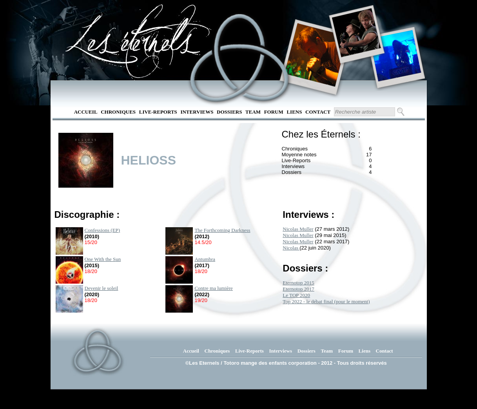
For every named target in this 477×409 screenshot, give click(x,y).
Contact (317, 112)
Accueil (86, 112)
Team (253, 112)
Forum (273, 112)
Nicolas (291, 248)
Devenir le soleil (101, 288)
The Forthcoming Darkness (222, 230)
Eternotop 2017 (298, 289)
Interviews (196, 112)
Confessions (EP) (102, 230)
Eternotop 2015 (298, 283)
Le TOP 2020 (296, 295)
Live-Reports (158, 112)
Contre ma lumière (213, 288)
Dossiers (229, 112)
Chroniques (118, 112)
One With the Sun (103, 259)
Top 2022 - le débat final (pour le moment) (326, 301)
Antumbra (204, 259)
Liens (294, 112)
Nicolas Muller (298, 229)
